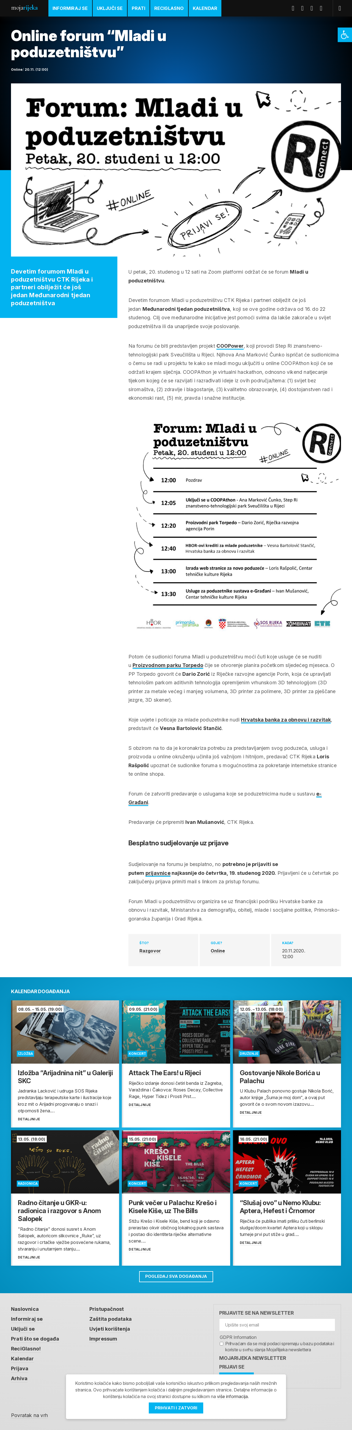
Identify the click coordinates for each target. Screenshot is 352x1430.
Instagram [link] (323, 8)
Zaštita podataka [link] (110, 1319)
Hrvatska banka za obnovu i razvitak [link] (286, 720)
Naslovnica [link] (25, 1309)
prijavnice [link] (157, 873)
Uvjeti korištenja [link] (109, 1329)
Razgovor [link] (150, 951)
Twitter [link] (304, 8)
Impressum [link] (103, 1339)
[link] (345, 35)
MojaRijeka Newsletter (252, 1358)
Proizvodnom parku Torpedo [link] (168, 665)
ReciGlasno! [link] (26, 1349)
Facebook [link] (295, 8)
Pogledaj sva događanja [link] (176, 1276)
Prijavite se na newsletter (256, 1313)
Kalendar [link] (205, 8)
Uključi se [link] (110, 8)
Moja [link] (24, 8)
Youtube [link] (313, 8)
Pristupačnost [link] (106, 1309)
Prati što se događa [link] (35, 1339)
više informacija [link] (232, 1396)
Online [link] (218, 951)
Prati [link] (138, 8)
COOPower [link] (230, 346)
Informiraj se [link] (70, 8)
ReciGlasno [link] (169, 8)
